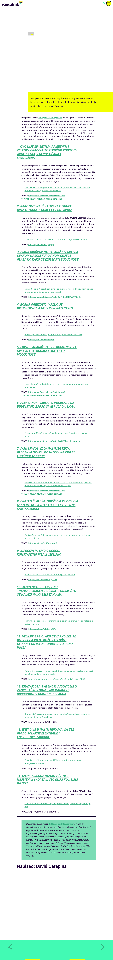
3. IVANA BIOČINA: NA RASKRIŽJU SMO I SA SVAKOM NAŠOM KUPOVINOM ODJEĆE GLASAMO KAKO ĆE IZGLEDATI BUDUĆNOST (48, 255)
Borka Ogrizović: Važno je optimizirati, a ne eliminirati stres (53, 334)
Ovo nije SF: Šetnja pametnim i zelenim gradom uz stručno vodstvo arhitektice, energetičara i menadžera (57, 189)
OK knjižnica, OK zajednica (50, 117)
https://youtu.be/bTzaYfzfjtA (41, 339)
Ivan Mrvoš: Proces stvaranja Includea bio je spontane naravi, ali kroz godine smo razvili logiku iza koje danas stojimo (58, 484)
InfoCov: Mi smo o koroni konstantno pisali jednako (50, 574)
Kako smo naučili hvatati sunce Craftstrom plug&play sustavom (56, 239)
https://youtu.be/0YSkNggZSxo (42, 579)
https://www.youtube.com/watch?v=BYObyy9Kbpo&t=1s (54, 441)
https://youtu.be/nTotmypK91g (42, 629)
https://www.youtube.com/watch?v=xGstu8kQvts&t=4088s (57, 678)
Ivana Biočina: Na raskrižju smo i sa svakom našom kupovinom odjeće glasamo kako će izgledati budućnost (59, 290)
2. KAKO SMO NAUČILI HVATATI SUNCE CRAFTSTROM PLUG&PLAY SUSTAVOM (44, 208)
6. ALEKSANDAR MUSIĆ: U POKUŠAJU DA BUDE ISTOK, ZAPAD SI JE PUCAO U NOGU (46, 404)
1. (47, 152)
